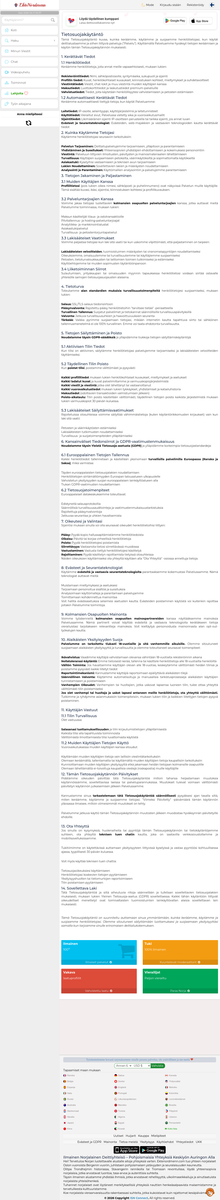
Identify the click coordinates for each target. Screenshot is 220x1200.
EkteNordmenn (29, 5)
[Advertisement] (139, 21)
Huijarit (131, 1136)
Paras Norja (180, 991)
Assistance (210, 1192)
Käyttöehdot (165, 1142)
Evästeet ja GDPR (89, 1142)
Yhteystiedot (185, 1142)
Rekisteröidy (195, 5)
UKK (199, 1142)
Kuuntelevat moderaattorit (180, 962)
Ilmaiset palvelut (98, 962)
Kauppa (143, 1136)
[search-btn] (52, 20)
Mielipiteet (158, 1136)
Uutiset (118, 1136)
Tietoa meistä (128, 1142)
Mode (147, 5)
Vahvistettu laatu (99, 991)
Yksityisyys (147, 1142)
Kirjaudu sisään (170, 5)
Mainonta (110, 1142)
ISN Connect (139, 1198)
